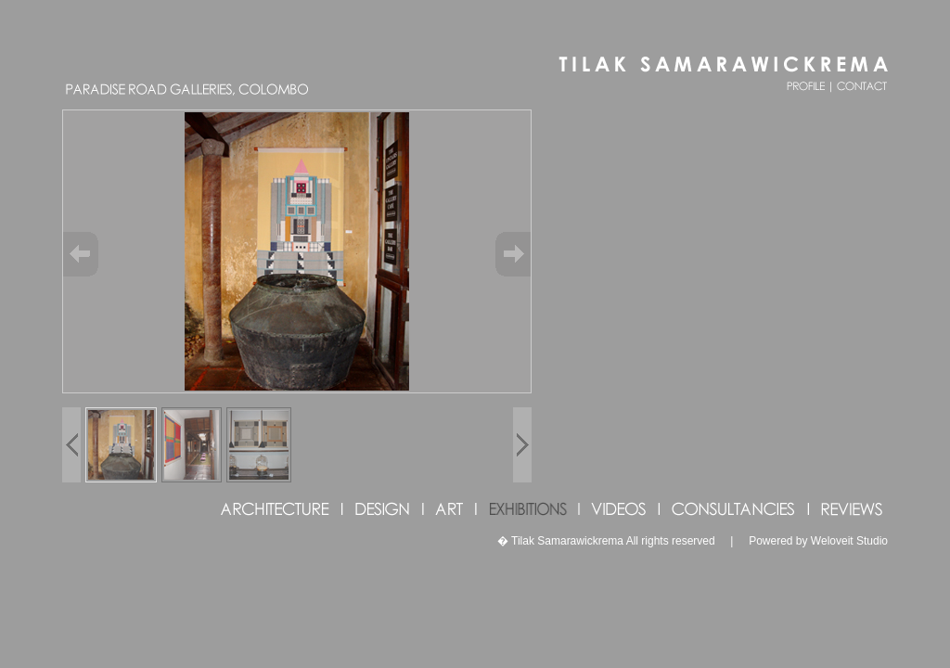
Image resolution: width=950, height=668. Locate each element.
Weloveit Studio (849, 540)
